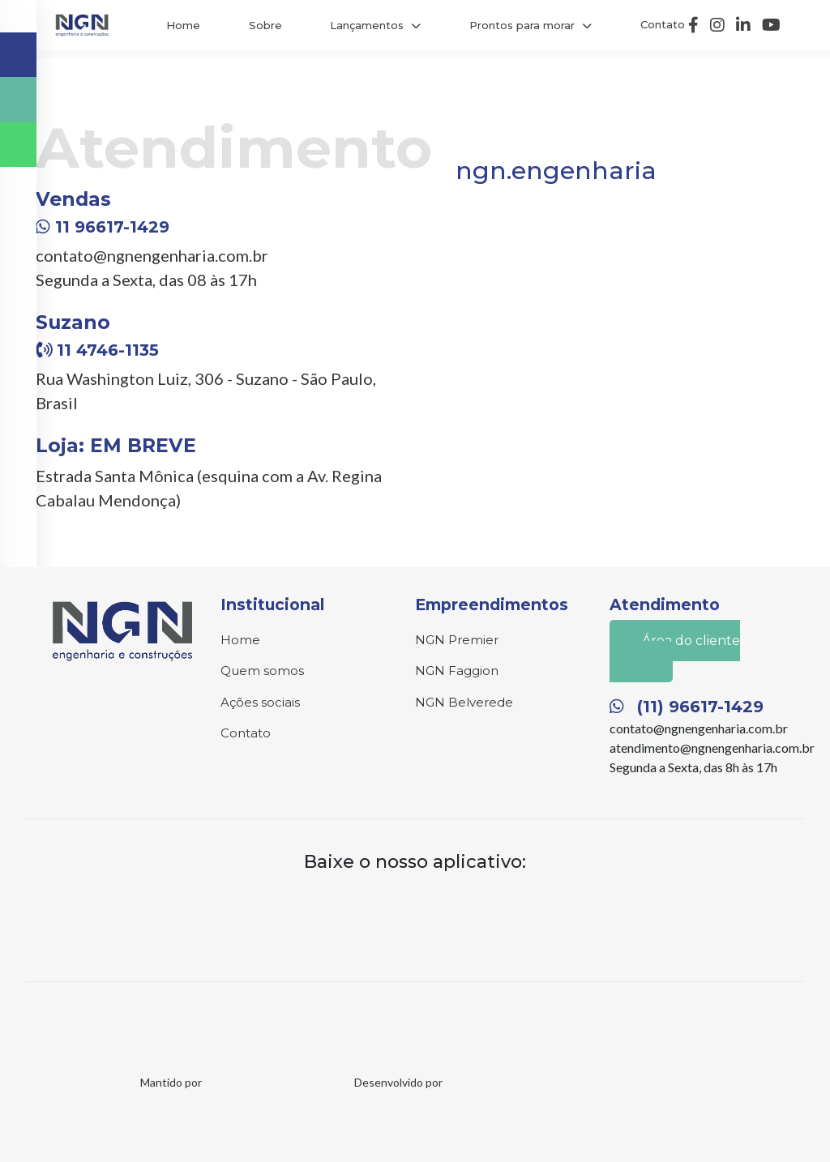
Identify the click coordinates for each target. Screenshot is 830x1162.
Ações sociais (260, 702)
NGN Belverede (464, 702)
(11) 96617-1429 (687, 706)
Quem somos (262, 670)
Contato (662, 24)
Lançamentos (367, 25)
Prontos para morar (522, 25)
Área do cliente (678, 654)
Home (183, 25)
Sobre (265, 25)
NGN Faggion (456, 670)
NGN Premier (456, 639)
